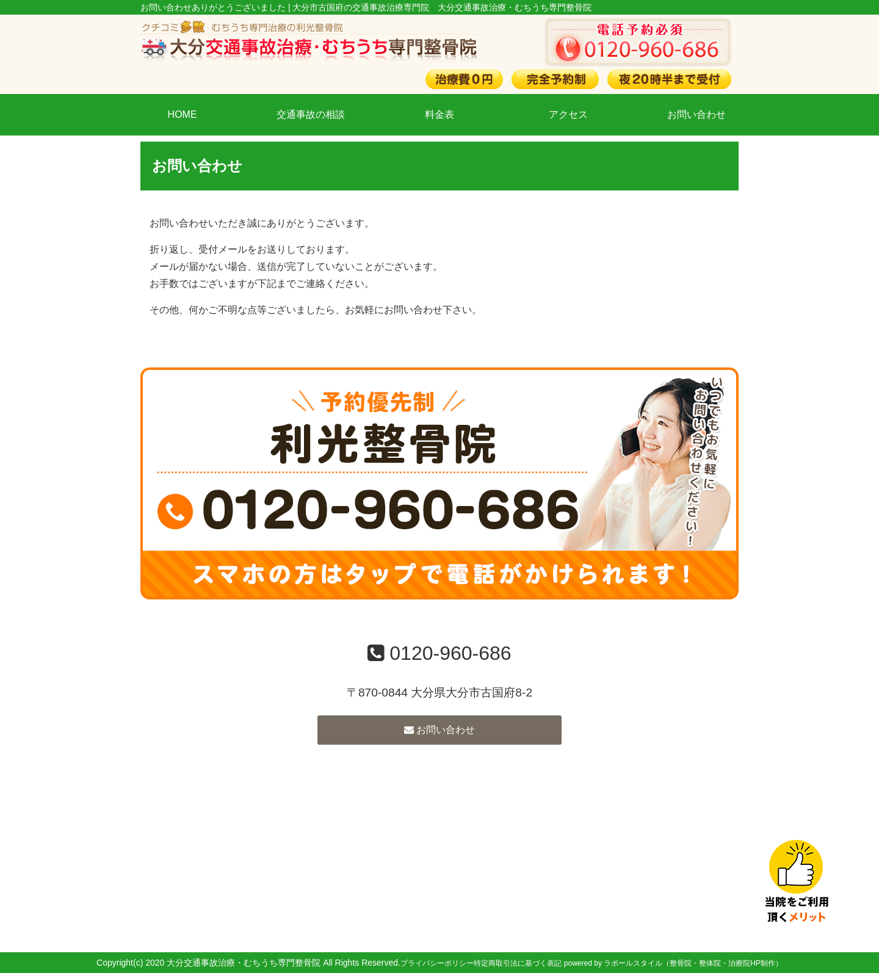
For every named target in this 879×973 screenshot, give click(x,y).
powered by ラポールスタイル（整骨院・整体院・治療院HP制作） (673, 963)
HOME (182, 114)
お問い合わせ (696, 114)
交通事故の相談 (311, 114)
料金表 (439, 114)
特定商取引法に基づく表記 (518, 963)
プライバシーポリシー (437, 963)
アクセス (568, 114)
